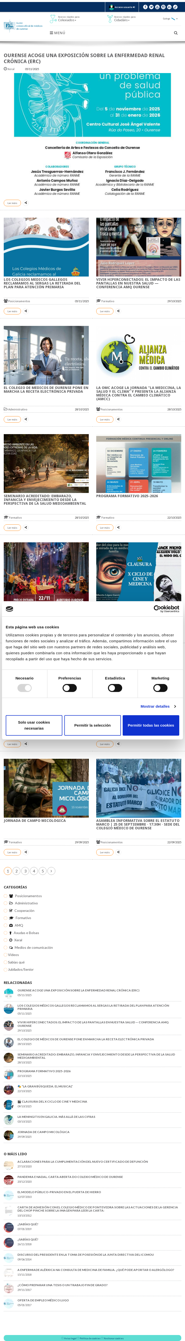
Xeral (9, 69)
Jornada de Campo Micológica (35, 820)
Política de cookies (90, 1338)
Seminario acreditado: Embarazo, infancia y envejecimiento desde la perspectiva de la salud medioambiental (45, 500)
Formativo (105, 301)
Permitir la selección (92, 725)
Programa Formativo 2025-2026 (127, 496)
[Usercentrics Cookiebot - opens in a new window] (157, 609)
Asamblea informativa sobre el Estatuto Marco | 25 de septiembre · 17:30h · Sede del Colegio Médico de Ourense (138, 824)
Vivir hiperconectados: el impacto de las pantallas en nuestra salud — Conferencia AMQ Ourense (138, 283)
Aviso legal (70, 1338)
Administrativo (15, 409)
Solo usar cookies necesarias (34, 725)
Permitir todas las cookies (151, 725)
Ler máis (12, 202)
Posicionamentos (17, 301)
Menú (57, 33)
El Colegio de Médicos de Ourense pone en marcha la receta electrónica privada (46, 389)
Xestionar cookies (114, 1338)
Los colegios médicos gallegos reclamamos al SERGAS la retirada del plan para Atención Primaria (42, 283)
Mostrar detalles (155, 706)
